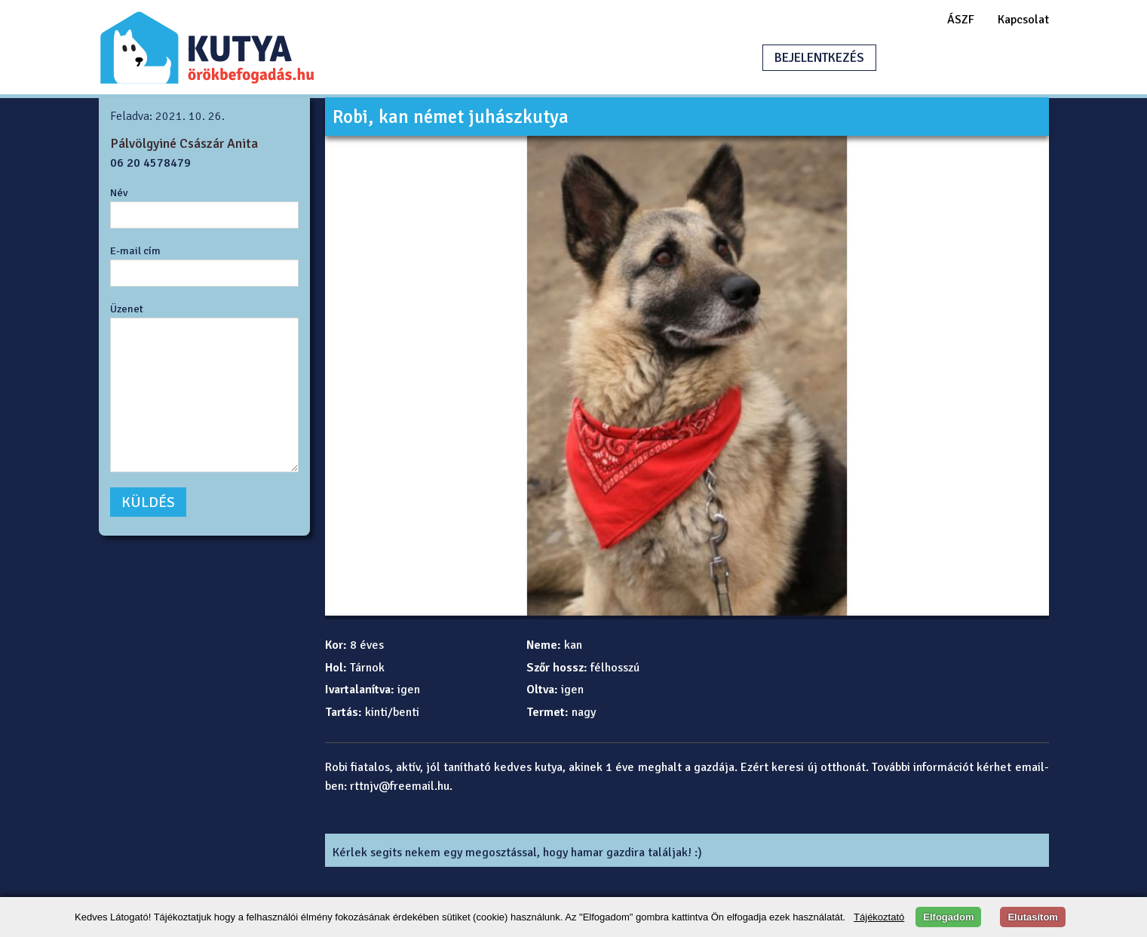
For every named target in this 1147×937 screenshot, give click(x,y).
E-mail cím (135, 250)
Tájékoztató (879, 917)
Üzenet (126, 308)
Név (119, 192)
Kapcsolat (1023, 19)
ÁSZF (960, 19)
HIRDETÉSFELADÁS (961, 58)
